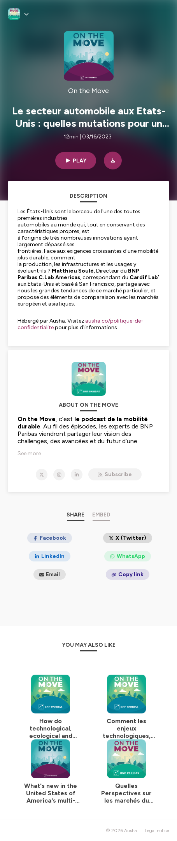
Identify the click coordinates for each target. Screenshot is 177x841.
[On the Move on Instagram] (59, 474)
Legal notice (157, 830)
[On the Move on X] (41, 474)
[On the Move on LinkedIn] (76, 474)
